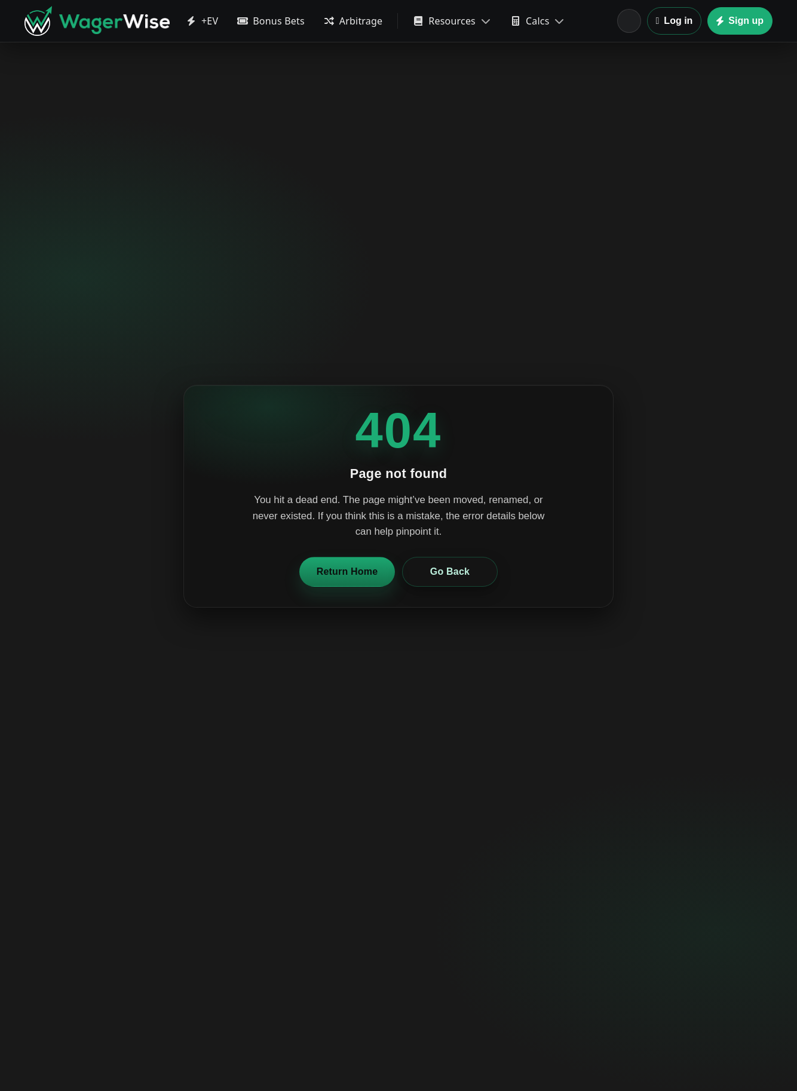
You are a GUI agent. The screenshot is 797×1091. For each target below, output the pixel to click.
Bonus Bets (271, 20)
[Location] (629, 21)
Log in (674, 21)
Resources (452, 20)
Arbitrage (353, 20)
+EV (202, 20)
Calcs (537, 20)
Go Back (450, 571)
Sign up (740, 21)
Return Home (347, 571)
